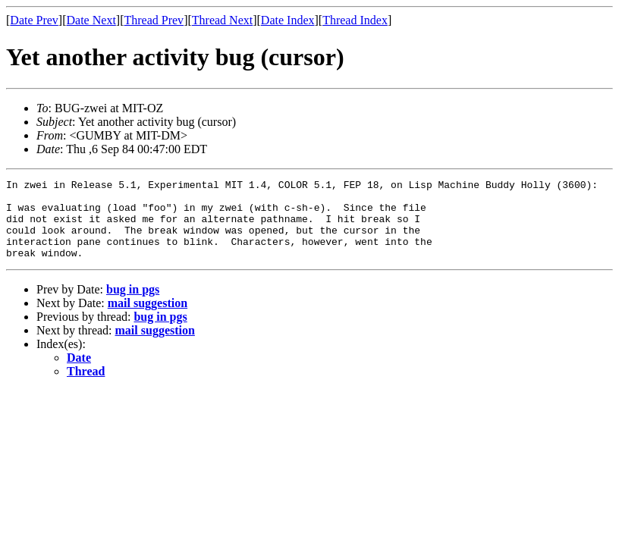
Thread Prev (154, 20)
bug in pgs (132, 305)
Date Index (288, 20)
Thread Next (222, 20)
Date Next (91, 20)
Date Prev (34, 20)
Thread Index (355, 20)
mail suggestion (147, 318)
